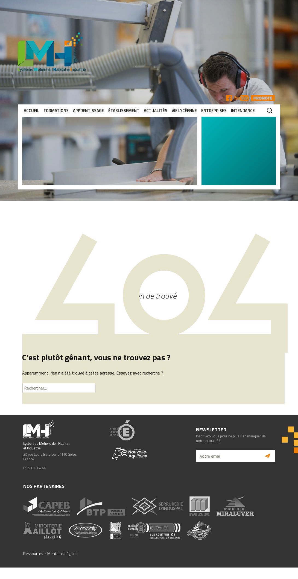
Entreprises (214, 110)
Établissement (123, 110)
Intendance (243, 110)
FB (229, 98)
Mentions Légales (62, 554)
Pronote (263, 98)
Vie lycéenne (184, 110)
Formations (56, 110)
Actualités (155, 110)
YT (241, 98)
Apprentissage (88, 110)
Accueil (31, 110)
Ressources (33, 554)
